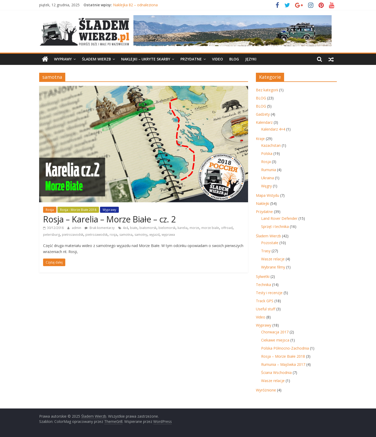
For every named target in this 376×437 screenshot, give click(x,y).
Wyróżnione (266, 390)
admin (77, 228)
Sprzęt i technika (275, 226)
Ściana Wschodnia (276, 372)
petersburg (51, 234)
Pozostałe (269, 242)
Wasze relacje (273, 258)
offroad (227, 228)
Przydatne (191, 59)
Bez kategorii (267, 89)
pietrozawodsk (96, 234)
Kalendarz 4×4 (273, 129)
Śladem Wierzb (96, 59)
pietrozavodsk (72, 234)
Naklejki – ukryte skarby (145, 59)
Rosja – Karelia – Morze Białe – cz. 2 (109, 219)
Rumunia (268, 169)
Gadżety (263, 114)
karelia (182, 228)
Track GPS (264, 300)
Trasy (266, 250)
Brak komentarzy (100, 228)
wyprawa (168, 234)
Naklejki (262, 203)
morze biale (210, 228)
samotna (125, 234)
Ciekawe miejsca (275, 340)
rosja (113, 234)
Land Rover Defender (279, 218)
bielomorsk (166, 228)
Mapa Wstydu (267, 195)
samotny (140, 234)
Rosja (50, 210)
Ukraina (267, 177)
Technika (263, 284)
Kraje (260, 138)
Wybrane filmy (273, 267)
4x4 (125, 228)
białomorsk (147, 228)
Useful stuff (265, 308)
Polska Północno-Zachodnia (285, 348)
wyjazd (154, 234)
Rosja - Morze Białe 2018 (78, 210)
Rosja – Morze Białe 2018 (283, 356)
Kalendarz (264, 122)
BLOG (234, 59)
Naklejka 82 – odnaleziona (135, 4)
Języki (250, 59)
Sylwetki (262, 276)
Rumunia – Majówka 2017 (283, 364)
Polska (266, 153)
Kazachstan (271, 145)
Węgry (266, 185)
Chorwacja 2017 (275, 331)
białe (133, 228)
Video (217, 59)
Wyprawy (63, 59)
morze (194, 228)
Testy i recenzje (269, 292)
